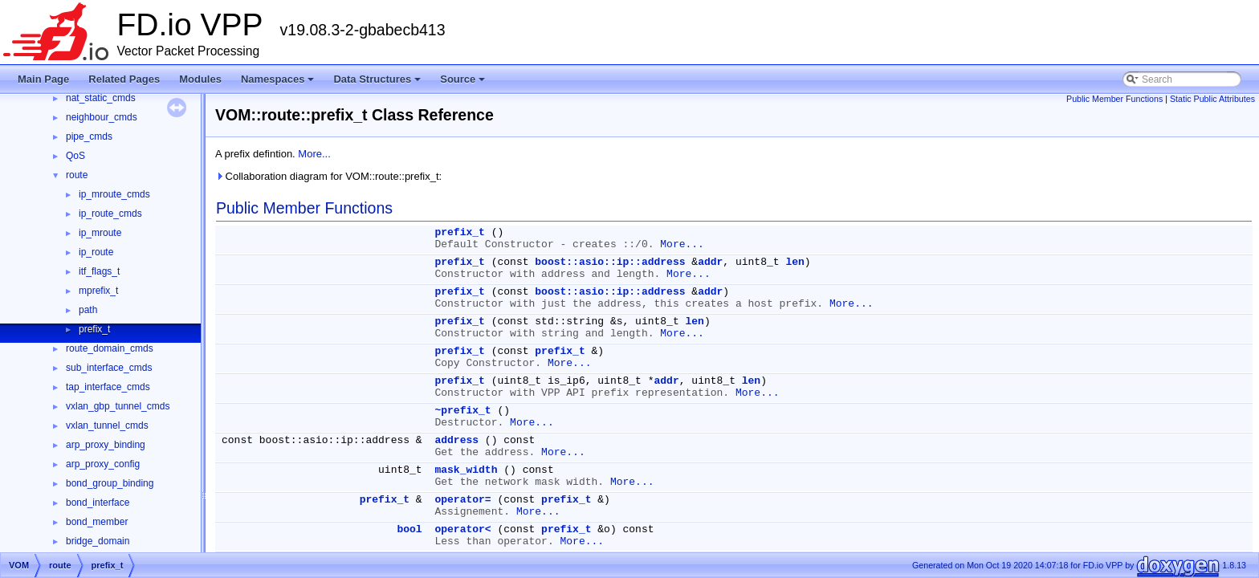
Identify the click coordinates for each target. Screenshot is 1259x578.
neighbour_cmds (101, 117)
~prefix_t (462, 411)
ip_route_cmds (110, 213)
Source (463, 83)
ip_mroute (100, 232)
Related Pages (124, 79)
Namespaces (279, 83)
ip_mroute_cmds (114, 194)
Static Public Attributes (1212, 99)
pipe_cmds (89, 136)
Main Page (43, 79)
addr (710, 262)
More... (314, 154)
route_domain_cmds (109, 348)
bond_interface (97, 502)
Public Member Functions (1114, 99)
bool (409, 529)
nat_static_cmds (101, 98)
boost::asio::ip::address (610, 262)
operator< (462, 529)
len (794, 262)
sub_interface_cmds (109, 367)
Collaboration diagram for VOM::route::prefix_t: (328, 176)
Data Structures (378, 83)
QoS (75, 155)
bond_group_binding (109, 483)
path (88, 309)
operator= (462, 500)
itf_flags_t (99, 271)
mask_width (465, 470)
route (77, 175)
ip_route (96, 252)
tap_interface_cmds (108, 387)
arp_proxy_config (103, 464)
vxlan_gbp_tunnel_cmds (117, 406)
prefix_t (94, 329)
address (456, 440)
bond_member (97, 521)
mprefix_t (98, 290)
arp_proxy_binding (105, 444)
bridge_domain (97, 541)
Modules (200, 79)
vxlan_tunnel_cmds (107, 425)
